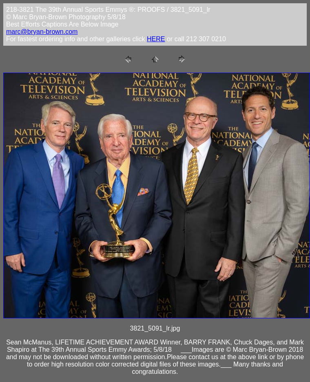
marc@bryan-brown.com (42, 31)
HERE (156, 39)
